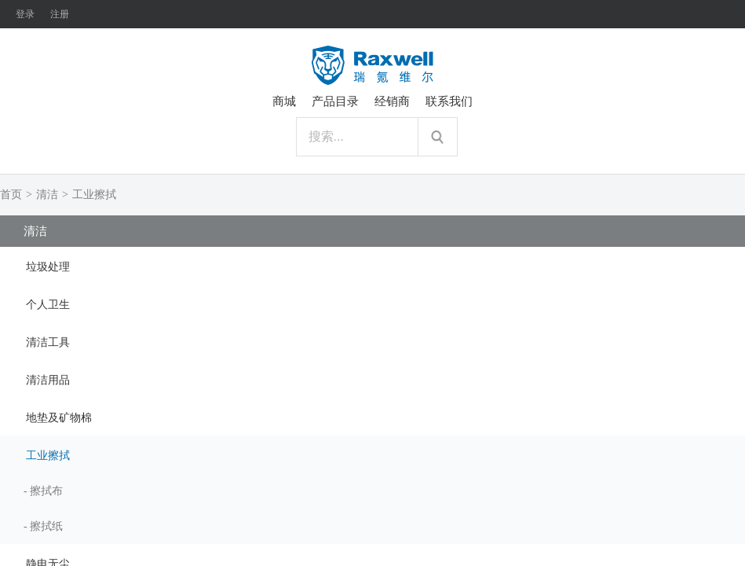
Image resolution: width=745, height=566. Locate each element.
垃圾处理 (48, 267)
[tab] (372, 266)
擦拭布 (46, 491)
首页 (11, 194)
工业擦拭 (94, 194)
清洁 (47, 194)
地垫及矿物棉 (59, 418)
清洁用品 (48, 380)
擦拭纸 (46, 526)
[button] (372, 266)
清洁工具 (48, 342)
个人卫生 (48, 305)
